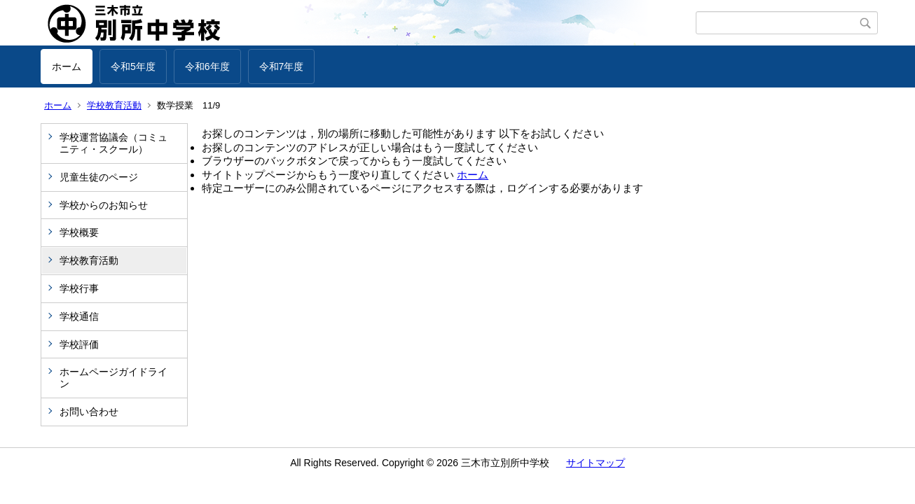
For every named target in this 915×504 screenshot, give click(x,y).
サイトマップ (595, 462)
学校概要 (79, 232)
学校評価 (79, 344)
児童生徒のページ (99, 177)
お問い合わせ (89, 411)
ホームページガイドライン (113, 377)
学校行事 (79, 288)
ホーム (66, 66)
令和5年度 (133, 66)
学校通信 (79, 316)
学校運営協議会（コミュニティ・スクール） (113, 143)
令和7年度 (281, 66)
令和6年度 (207, 66)
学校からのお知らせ (104, 205)
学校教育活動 (114, 105)
